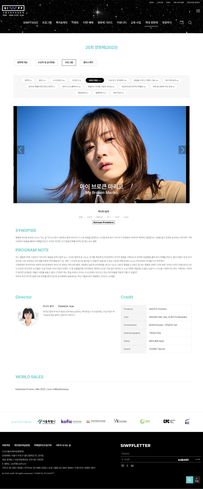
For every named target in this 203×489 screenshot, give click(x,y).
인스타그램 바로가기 (122, 465)
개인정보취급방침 (22, 445)
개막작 (28, 80)
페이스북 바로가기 (127, 465)
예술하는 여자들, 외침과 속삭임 (101, 87)
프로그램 (47, 22)
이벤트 (75, 22)
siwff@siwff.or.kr (19, 463)
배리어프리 (118, 93)
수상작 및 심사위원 (46, 62)
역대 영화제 (151, 22)
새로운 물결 (95, 80)
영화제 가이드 (105, 22)
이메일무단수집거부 (43, 445)
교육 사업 (136, 22)
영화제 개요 (22, 62)
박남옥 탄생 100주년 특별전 (134, 87)
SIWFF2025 (30, 22)
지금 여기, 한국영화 (117, 80)
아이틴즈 (76, 80)
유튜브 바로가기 (132, 465)
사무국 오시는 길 (63, 445)
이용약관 (6, 445)
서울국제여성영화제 (13, 10)
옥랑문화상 (83, 93)
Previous (20, 150)
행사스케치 (88, 62)
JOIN (151, 2)
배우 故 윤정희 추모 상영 (164, 87)
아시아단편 (59, 80)
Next (183, 150)
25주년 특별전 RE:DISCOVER (42, 87)
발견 (42, 80)
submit (183, 459)
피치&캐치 (61, 22)
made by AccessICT (45, 473)
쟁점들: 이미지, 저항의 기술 (146, 80)
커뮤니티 (121, 22)
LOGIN (160, 2)
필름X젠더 (101, 93)
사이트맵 (198, 11)
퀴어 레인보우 (172, 80)
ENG (168, 2)
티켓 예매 (88, 22)
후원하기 (167, 22)
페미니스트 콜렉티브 (71, 87)
